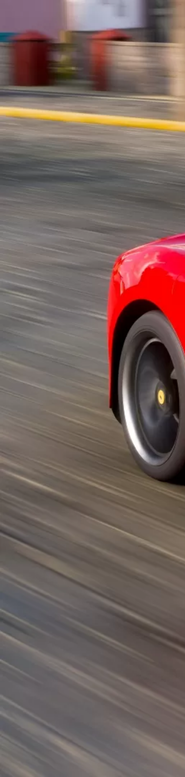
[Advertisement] (67, 58)
